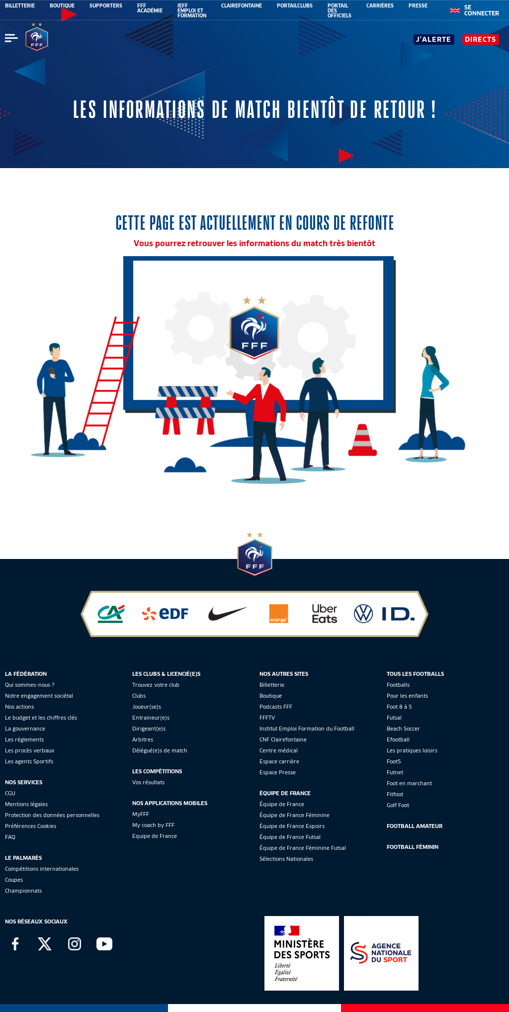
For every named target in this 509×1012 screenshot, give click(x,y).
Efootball (398, 739)
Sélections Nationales (286, 858)
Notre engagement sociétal (39, 695)
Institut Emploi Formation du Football (306, 728)
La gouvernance (25, 728)
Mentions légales (26, 804)
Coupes (14, 879)
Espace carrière (279, 761)
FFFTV (267, 717)
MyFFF (140, 814)
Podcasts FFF (275, 706)
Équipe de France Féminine (294, 815)
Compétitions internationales (42, 868)
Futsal (394, 717)
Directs (480, 39)
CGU (10, 793)
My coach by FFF (153, 825)
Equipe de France (154, 835)
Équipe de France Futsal (290, 836)
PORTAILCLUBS (295, 5)
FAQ (10, 836)
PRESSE (418, 5)
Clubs (139, 695)
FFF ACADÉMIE (150, 8)
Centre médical (278, 750)
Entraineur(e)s (151, 717)
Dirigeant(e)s (149, 728)
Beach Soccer (403, 728)
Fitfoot (395, 794)
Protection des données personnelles (52, 815)
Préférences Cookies (30, 826)
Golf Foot (398, 805)
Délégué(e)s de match (159, 750)
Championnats (23, 890)
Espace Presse (277, 772)
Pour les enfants (407, 695)
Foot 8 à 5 (399, 706)
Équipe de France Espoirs (292, 826)
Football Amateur (414, 826)
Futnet (395, 772)
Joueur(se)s (146, 706)
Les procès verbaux (29, 750)
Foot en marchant (409, 783)
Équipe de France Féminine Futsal (302, 847)
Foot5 (394, 761)
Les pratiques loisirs (412, 750)
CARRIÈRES (380, 5)
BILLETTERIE (20, 5)
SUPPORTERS (105, 5)
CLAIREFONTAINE (241, 5)
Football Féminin (412, 846)
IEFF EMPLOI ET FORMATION (191, 10)
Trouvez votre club (155, 684)
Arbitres (142, 739)
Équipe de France (281, 804)
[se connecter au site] (481, 10)
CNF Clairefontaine (283, 739)
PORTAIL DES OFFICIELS (339, 10)
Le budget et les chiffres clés (41, 717)
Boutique (270, 695)
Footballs (398, 684)
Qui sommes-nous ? (29, 684)
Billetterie (271, 684)
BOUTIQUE (62, 5)
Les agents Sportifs (29, 761)
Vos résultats (148, 782)
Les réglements (24, 739)
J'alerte (433, 39)
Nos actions (19, 706)
